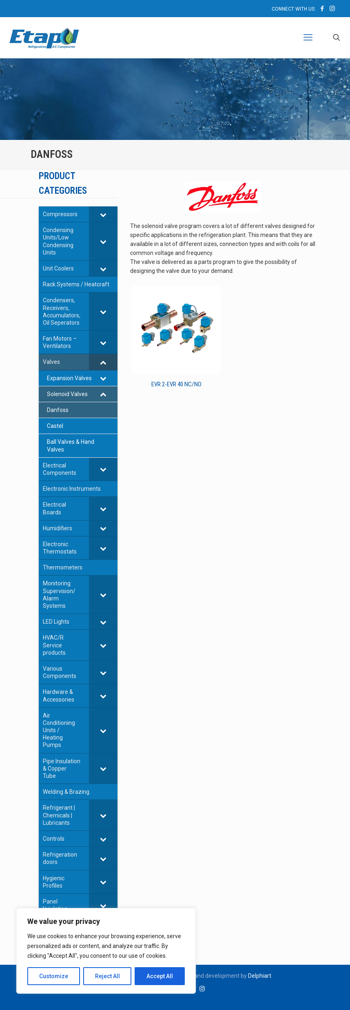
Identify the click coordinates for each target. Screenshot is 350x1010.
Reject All (107, 976)
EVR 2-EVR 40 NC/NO (176, 384)
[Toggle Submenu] (103, 214)
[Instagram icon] (332, 8)
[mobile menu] (308, 37)
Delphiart (259, 975)
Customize (53, 976)
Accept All (159, 976)
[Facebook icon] (322, 8)
